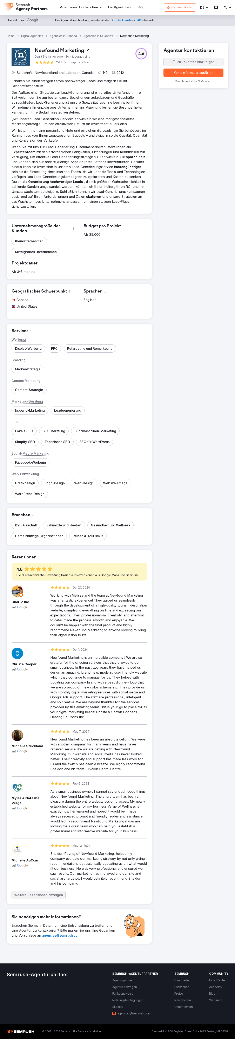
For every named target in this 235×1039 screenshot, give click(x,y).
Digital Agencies (32, 36)
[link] (119, 7)
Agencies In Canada (63, 36)
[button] (204, 7)
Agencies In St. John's (98, 36)
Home (11, 36)
